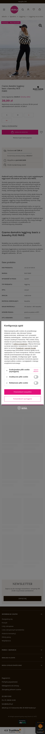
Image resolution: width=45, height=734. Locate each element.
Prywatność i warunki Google (26, 348)
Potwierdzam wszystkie (22, 392)
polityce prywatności (20, 344)
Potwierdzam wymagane (22, 399)
